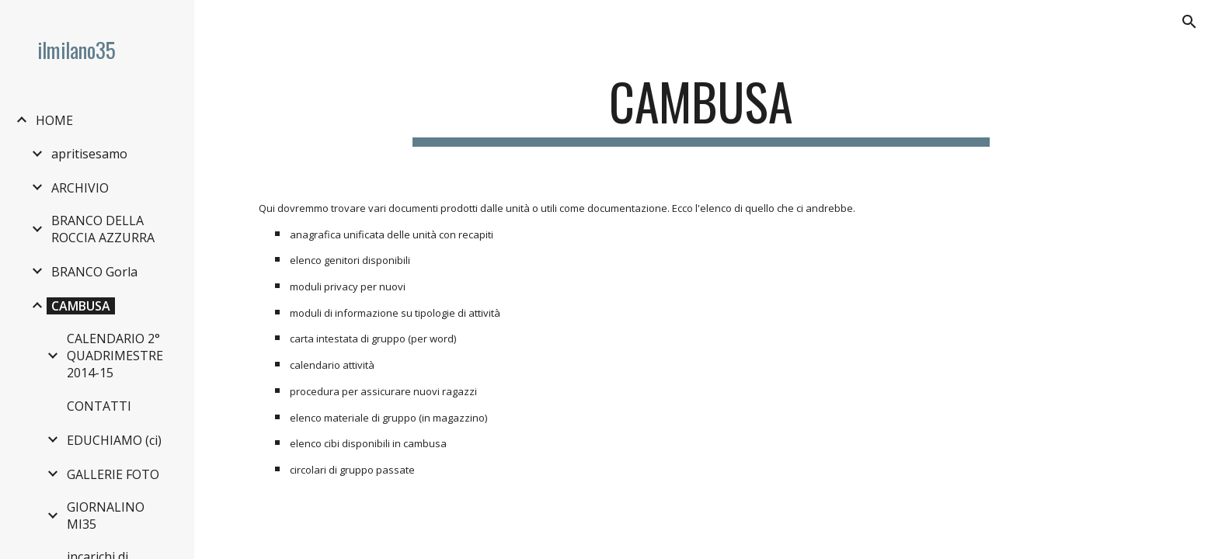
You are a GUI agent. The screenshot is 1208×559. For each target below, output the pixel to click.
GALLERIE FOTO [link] (113, 474)
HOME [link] (54, 120)
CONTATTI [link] (99, 406)
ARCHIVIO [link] (80, 187)
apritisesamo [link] (89, 153)
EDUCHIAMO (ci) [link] (114, 440)
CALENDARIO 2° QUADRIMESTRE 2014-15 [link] (115, 355)
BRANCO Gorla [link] (94, 271)
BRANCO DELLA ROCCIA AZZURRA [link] (103, 229)
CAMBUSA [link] (80, 305)
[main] (701, 109)
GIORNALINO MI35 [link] (105, 515)
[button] (1189, 21)
